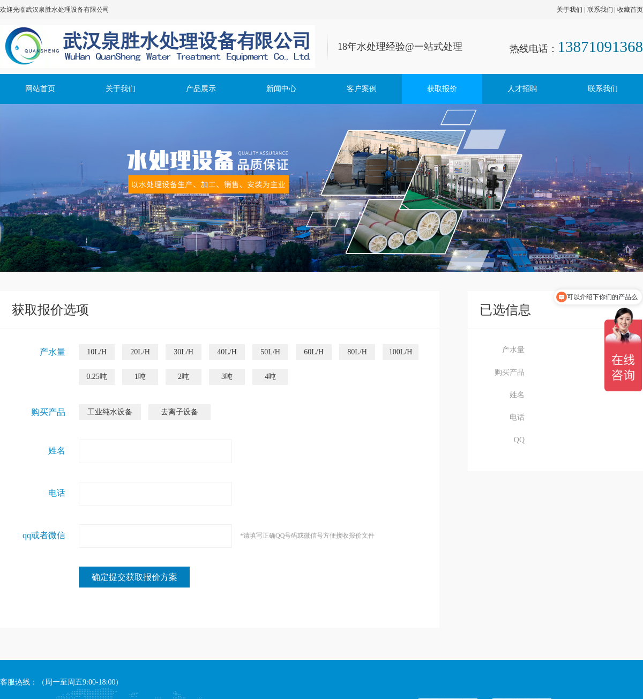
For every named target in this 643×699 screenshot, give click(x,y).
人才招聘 (522, 89)
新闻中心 (281, 89)
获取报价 (442, 89)
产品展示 (201, 89)
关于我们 (569, 9)
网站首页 (40, 89)
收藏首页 (630, 9)
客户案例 (362, 89)
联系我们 (600, 9)
